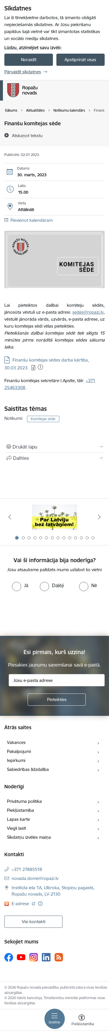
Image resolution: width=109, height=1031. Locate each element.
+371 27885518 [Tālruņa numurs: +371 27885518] (27, 869)
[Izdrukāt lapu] (54, 446)
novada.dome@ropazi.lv (35, 878)
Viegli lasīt (16, 828)
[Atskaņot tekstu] (27, 135)
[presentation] (48, 613)
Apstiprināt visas (80, 59)
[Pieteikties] (57, 700)
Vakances (16, 742)
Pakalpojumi (19, 751)
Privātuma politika (24, 801)
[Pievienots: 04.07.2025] (40, 367)
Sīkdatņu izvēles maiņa (29, 837)
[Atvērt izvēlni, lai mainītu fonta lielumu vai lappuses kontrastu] (82, 1021)
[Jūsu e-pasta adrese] (57, 680)
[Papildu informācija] (40, 903)
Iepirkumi (16, 760)
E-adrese (21, 903)
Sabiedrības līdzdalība (28, 769)
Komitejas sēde (43, 419)
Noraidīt (28, 59)
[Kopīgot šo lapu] (54, 458)
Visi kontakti (33, 921)
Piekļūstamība (20, 810)
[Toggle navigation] (54, 1019)
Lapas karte (18, 819)
